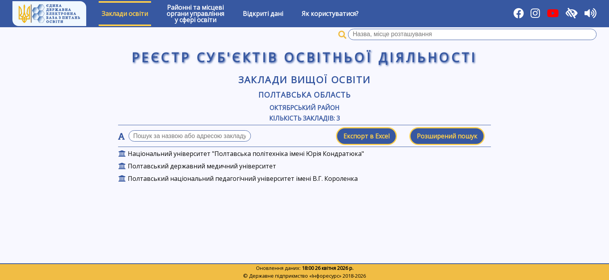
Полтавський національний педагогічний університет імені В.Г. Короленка (243, 178)
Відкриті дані (263, 13)
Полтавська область (304, 94)
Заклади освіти (125, 13)
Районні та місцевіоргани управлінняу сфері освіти (195, 13)
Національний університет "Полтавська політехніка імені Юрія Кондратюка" (246, 153)
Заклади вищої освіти (304, 79)
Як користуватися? (330, 13)
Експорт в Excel (366, 136)
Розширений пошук (447, 136)
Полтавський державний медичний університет (202, 166)
